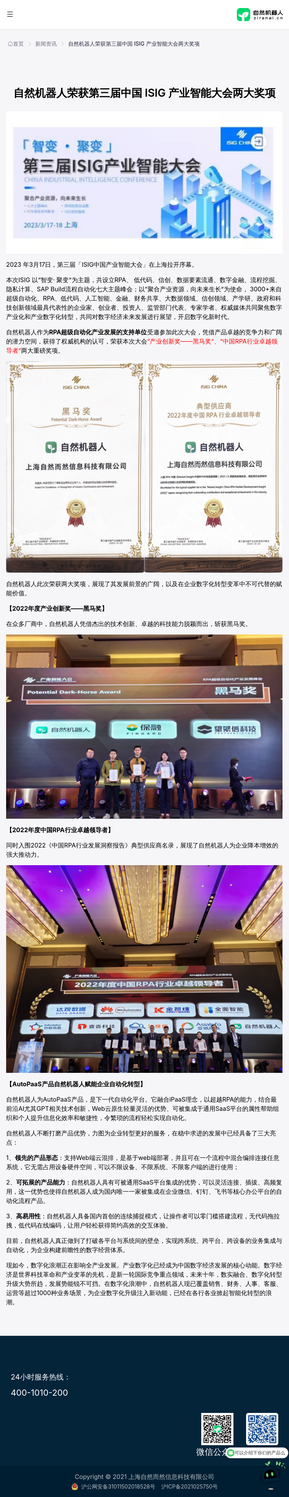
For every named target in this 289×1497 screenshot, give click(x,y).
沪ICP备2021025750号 (189, 1486)
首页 (16, 43)
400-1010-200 (39, 1392)
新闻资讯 (46, 43)
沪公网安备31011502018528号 (113, 1486)
